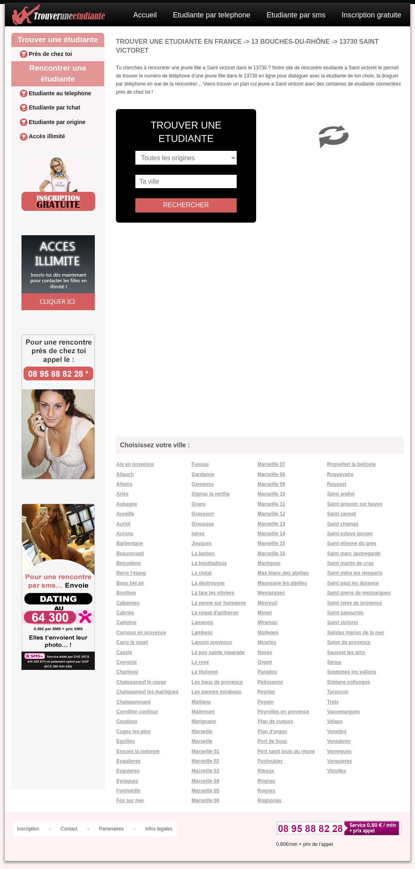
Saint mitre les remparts (355, 573)
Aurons (124, 533)
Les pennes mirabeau (217, 692)
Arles (122, 494)
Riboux (266, 771)
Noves (265, 652)
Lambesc (202, 632)
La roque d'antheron (215, 613)
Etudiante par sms (296, 15)
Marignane (204, 721)
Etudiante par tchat (54, 107)
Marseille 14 (271, 533)
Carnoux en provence (141, 632)
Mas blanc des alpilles (283, 573)
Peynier (266, 692)
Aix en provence (135, 464)
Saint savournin (345, 613)
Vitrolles (336, 771)
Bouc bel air (130, 583)
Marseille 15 (271, 543)
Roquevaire (340, 474)
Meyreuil (268, 603)
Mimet (265, 613)
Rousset (336, 484)
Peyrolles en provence (283, 712)
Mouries (267, 642)
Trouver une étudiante (57, 39)
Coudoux (126, 721)
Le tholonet (205, 672)
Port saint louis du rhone (286, 751)
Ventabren (339, 741)
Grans (199, 504)
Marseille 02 (205, 761)
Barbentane (129, 543)
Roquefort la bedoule (351, 464)
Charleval (127, 672)
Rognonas (270, 800)
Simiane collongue (348, 682)
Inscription (28, 829)
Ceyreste (126, 662)
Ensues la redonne (138, 751)
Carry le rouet (132, 642)
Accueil (145, 15)
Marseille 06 (205, 800)
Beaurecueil (130, 553)
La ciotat (202, 573)
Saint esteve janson (349, 533)
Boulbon (126, 593)
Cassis (124, 652)
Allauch (125, 474)
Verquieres (339, 761)
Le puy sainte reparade (218, 652)
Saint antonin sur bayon (355, 504)
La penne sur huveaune (219, 603)
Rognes (267, 791)
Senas (334, 662)
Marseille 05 (205, 791)
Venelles (337, 731)
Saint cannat (341, 514)
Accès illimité (47, 136)
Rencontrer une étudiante (57, 73)
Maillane (201, 702)
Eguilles (125, 741)
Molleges (268, 632)
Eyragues (127, 781)
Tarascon (337, 692)
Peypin (266, 702)
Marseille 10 (271, 494)
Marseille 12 (271, 514)
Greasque (203, 524)
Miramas (268, 622)
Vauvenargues (343, 712)
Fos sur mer (130, 800)
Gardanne (203, 474)
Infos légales (158, 829)
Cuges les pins (133, 731)
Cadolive (126, 622)
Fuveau (200, 464)
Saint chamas (342, 524)
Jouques (202, 543)
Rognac (267, 781)
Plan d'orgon (272, 731)
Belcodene (128, 563)
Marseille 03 (205, 771)
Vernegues (339, 751)
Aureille (125, 514)
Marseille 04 (205, 781)
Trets (333, 702)
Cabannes (127, 603)
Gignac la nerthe (211, 494)
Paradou (267, 672)
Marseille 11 (271, 504)
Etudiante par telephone (211, 15)
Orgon (265, 662)
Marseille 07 (271, 464)
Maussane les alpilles (282, 583)
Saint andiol (341, 494)
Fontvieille (128, 791)
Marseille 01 (205, 751)
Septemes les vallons (351, 672)
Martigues (269, 563)
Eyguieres (127, 771)
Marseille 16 (271, 553)
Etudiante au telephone (60, 93)
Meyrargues (271, 593)
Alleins (124, 484)
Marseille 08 (271, 474)
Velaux (334, 721)
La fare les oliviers (213, 593)
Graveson (203, 514)
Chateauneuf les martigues (147, 692)
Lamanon (202, 622)
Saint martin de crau (350, 563)
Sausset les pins (346, 652)
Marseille (202, 731)
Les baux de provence (217, 682)
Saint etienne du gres (351, 543)
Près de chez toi (50, 54)
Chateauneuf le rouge (141, 682)
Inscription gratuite (371, 15)
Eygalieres (128, 761)
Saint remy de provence (354, 603)
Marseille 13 (271, 524)
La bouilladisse (209, 563)
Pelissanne (270, 682)
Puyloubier (270, 761)
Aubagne (126, 504)
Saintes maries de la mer (355, 632)
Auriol (123, 524)
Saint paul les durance (353, 583)
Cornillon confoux (137, 712)
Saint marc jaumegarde (354, 553)
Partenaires (111, 829)
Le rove (200, 662)
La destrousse (208, 583)
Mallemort (203, 712)
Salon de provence (348, 642)
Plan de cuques (275, 721)
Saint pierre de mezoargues (359, 593)
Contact (69, 829)
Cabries (125, 613)
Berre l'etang (131, 573)
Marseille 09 (271, 484)
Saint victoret (342, 622)
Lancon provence (212, 642)
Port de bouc (272, 741)
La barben (203, 553)
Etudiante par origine (57, 122)
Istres (198, 533)
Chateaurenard (133, 702)
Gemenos (203, 484)
